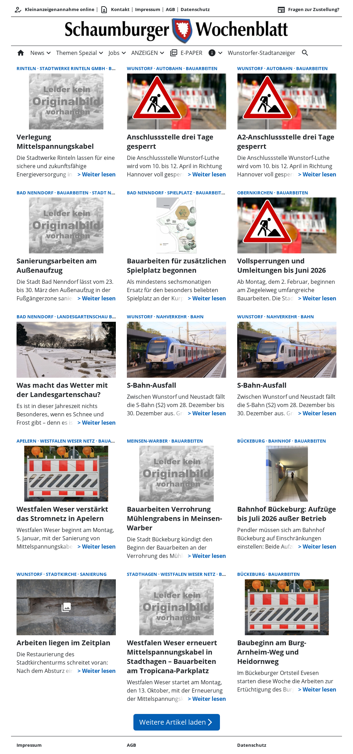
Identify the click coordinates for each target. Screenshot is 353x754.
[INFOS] (212, 53)
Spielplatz (180, 193)
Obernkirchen (255, 193)
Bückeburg (251, 441)
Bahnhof (280, 441)
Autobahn (169, 68)
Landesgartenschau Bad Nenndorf (102, 316)
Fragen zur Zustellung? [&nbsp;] (308, 10)
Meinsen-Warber (148, 441)
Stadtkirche (62, 574)
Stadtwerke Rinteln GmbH (73, 68)
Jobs (114, 53)
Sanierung (93, 574)
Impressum (147, 9)
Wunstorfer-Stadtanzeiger (261, 53)
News (37, 53)
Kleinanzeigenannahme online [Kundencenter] (54, 10)
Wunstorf (140, 68)
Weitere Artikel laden (176, 722)
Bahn (197, 316)
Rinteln (27, 68)
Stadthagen (142, 574)
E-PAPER (186, 53)
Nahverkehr (172, 316)
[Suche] (303, 53)
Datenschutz (195, 9)
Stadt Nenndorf (113, 193)
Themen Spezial (76, 53)
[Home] (22, 53)
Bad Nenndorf (35, 193)
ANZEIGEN (144, 53)
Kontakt (115, 10)
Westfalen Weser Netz (68, 441)
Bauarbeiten (202, 68)
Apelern (27, 441)
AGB (170, 9)
